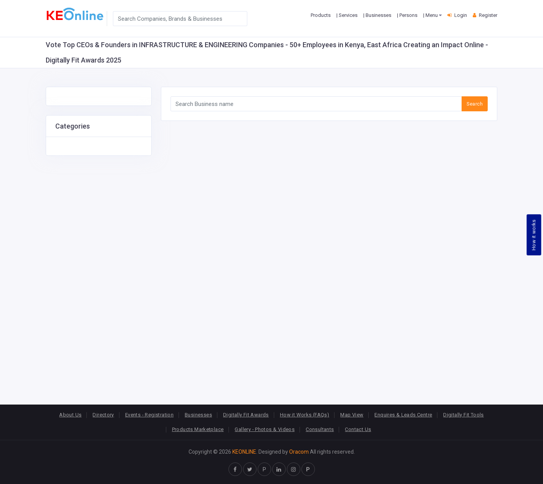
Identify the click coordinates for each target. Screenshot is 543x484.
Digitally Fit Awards (246, 415)
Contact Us (358, 429)
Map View (351, 415)
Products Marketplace (198, 429)
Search (475, 104)
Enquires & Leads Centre (403, 415)
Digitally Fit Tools (463, 415)
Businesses (198, 415)
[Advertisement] (99, 271)
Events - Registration (149, 415)
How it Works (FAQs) (304, 415)
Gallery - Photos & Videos (265, 429)
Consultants (320, 429)
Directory (103, 415)
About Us (70, 415)
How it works (534, 234)
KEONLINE (244, 452)
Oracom (299, 452)
